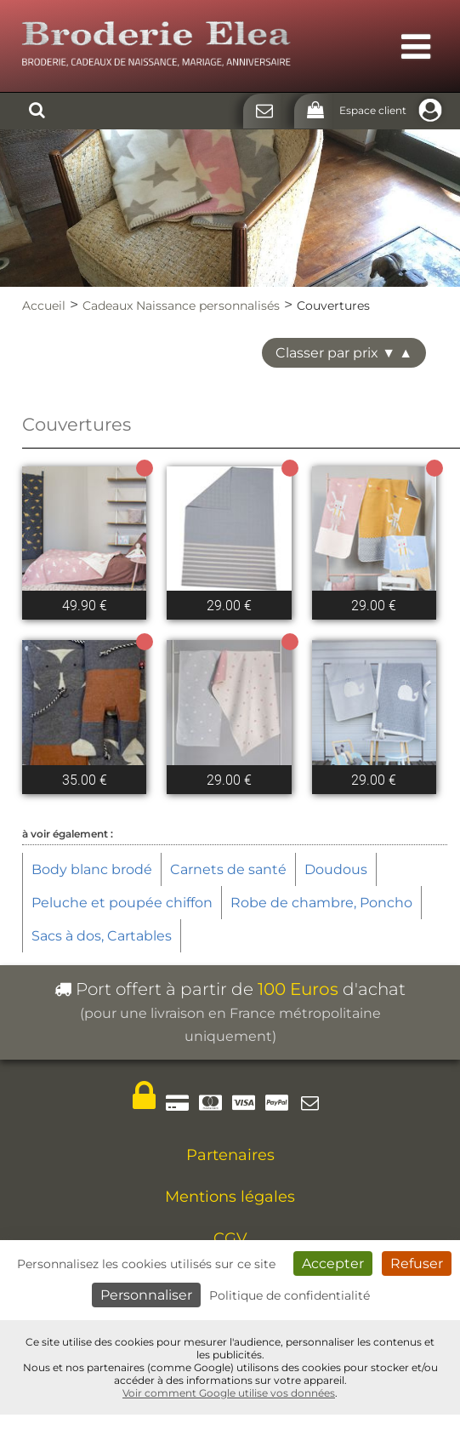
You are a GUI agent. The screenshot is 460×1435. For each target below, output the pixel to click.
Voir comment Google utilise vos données (228, 1392)
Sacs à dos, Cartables (101, 936)
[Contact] (262, 111)
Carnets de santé (228, 869)
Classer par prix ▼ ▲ (343, 353)
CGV (230, 1238)
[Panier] (313, 111)
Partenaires (230, 1155)
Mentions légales (230, 1196)
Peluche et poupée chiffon (122, 903)
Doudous (335, 869)
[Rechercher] (37, 111)
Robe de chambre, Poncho (321, 903)
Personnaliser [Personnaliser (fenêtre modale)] (146, 1295)
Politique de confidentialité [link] (289, 1295)
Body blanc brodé (91, 869)
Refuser (416, 1263)
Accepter (333, 1263)
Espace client (393, 110)
